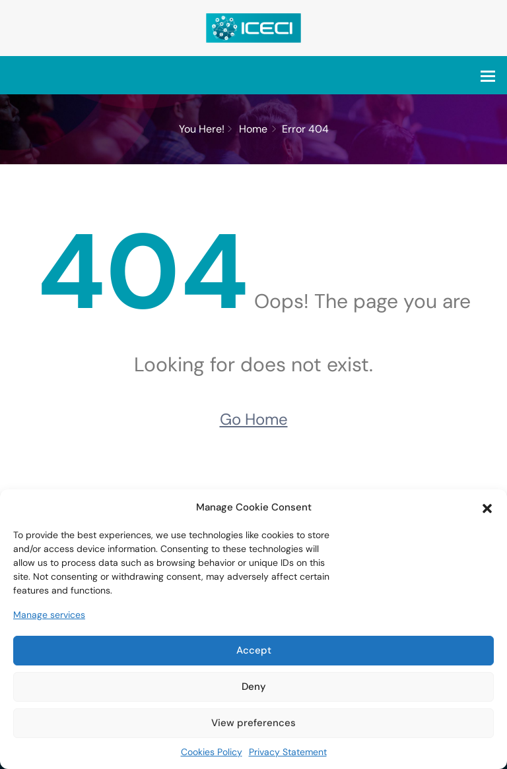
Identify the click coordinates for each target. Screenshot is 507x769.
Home (253, 129)
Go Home (254, 419)
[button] (487, 507)
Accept (253, 650)
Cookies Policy (211, 752)
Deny (254, 686)
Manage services (49, 615)
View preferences (253, 722)
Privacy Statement (288, 752)
